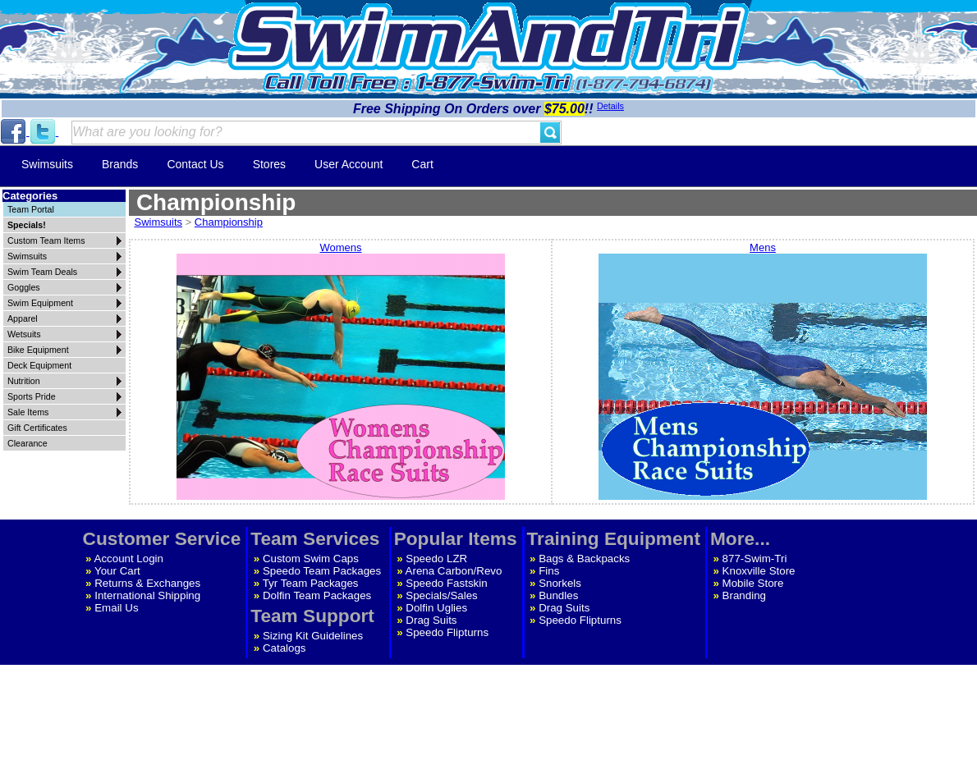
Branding (744, 595)
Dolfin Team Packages (317, 595)
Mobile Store (753, 583)
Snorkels (560, 583)
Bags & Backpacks (584, 558)
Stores (269, 164)
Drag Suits (431, 620)
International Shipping (147, 595)
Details (610, 106)
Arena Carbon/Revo (454, 571)
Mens (762, 371)
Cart (422, 164)
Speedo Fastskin (446, 583)
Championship (229, 222)
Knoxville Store (759, 571)
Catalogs (284, 648)
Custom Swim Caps (311, 558)
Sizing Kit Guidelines (313, 636)
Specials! (26, 225)
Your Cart (117, 571)
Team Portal (30, 209)
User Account (348, 164)
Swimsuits (47, 164)
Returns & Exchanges (147, 583)
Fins (549, 571)
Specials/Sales (441, 595)
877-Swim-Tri (754, 558)
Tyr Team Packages (311, 583)
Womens (340, 371)
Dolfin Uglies (436, 608)
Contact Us (195, 164)
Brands (120, 164)
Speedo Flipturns (447, 632)
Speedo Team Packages (322, 571)
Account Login (128, 558)
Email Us (116, 608)
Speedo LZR (436, 558)
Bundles (558, 595)
